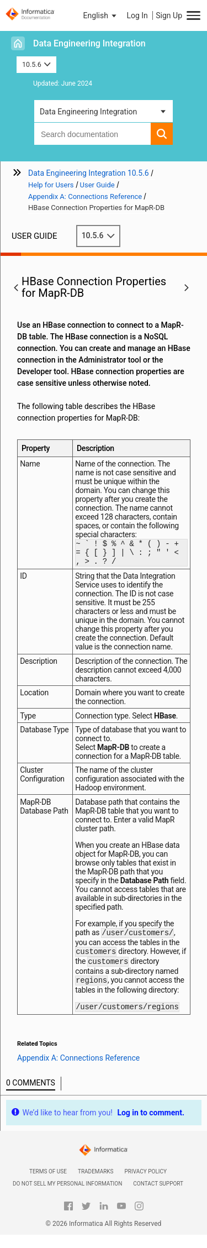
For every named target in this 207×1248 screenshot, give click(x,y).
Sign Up (169, 15)
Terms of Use (48, 1185)
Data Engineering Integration (89, 43)
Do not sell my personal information (67, 1197)
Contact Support (158, 1197)
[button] (101, 15)
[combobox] (92, 134)
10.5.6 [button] (36, 64)
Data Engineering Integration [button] (88, 111)
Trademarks (96, 1185)
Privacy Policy (146, 1185)
